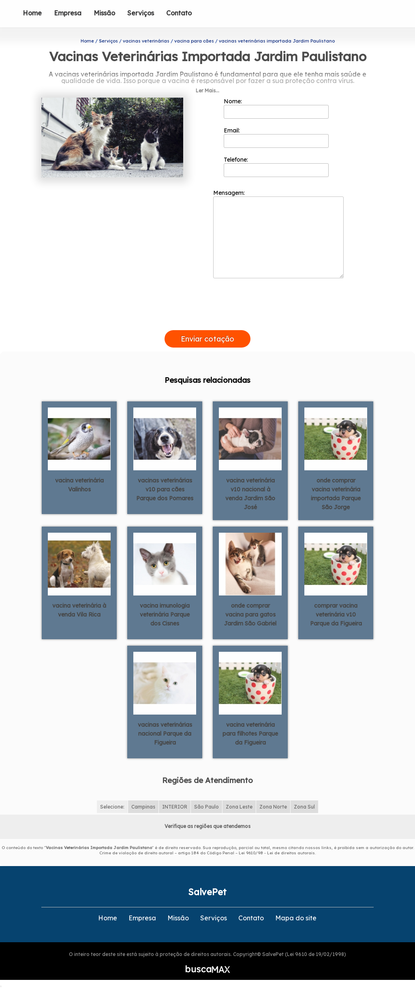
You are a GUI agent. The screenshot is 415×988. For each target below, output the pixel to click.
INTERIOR (174, 807)
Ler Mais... (207, 90)
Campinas (143, 807)
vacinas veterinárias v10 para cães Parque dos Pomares (164, 489)
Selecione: (112, 807)
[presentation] (207, 320)
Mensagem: (278, 233)
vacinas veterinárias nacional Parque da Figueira (165, 733)
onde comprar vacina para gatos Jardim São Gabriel (250, 614)
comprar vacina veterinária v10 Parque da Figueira (336, 614)
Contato (179, 13)
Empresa (67, 13)
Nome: (276, 108)
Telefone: (276, 166)
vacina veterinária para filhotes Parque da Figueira (250, 733)
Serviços (140, 13)
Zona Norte (273, 807)
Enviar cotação (207, 339)
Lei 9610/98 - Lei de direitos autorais (277, 853)
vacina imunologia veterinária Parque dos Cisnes (165, 614)
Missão (104, 13)
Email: (276, 137)
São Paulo (206, 807)
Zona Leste (239, 807)
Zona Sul (304, 807)
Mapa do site (296, 918)
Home (32, 13)
